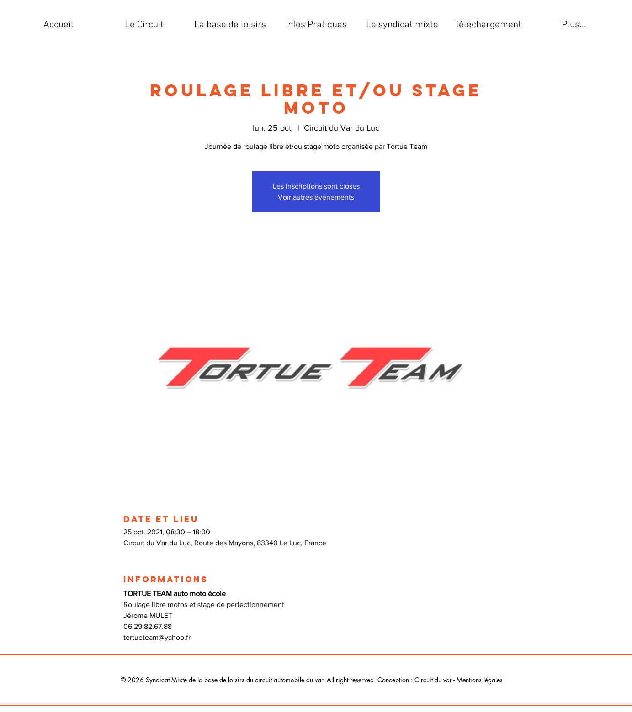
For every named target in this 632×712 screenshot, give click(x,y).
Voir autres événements (316, 197)
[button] (144, 25)
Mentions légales (480, 679)
